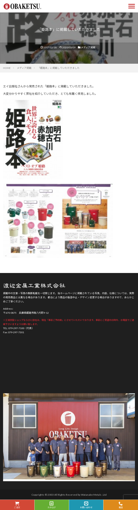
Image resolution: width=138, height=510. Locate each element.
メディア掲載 (88, 47)
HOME (7, 67)
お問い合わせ (86, 505)
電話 (120, 505)
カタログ (52, 505)
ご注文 (17, 505)
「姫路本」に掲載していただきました (59, 67)
